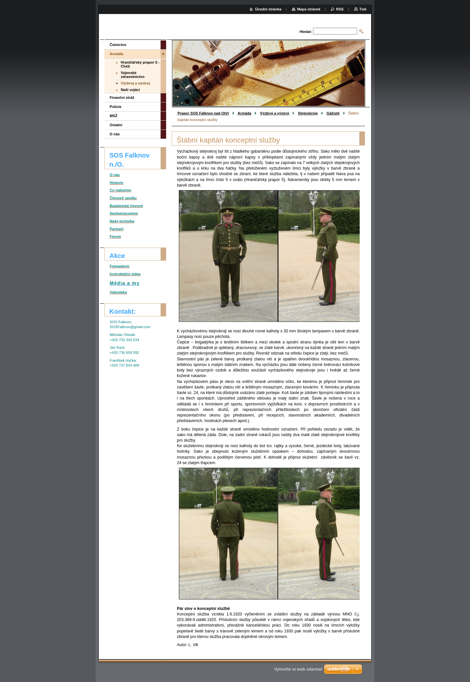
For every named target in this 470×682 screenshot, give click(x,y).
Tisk (363, 9)
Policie (115, 107)
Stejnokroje (308, 113)
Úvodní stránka (268, 9)
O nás (115, 134)
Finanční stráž (122, 97)
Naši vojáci (130, 90)
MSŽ (114, 116)
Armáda (244, 113)
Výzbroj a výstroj (274, 113)
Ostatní (116, 125)
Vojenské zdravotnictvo (133, 75)
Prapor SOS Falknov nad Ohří (203, 113)
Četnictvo (118, 45)
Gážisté (332, 113)
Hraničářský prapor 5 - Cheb (140, 64)
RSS (340, 9)
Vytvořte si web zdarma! (298, 669)
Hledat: (306, 32)
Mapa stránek (309, 9)
